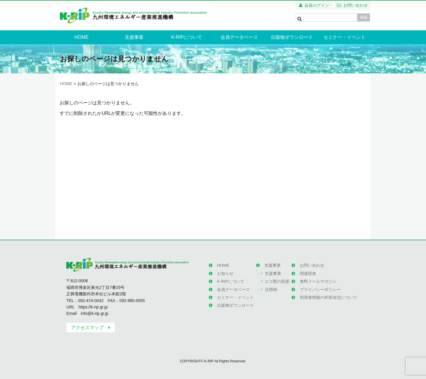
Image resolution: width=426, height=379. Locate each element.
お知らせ (225, 273)
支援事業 (134, 37)
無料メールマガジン (318, 281)
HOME (82, 37)
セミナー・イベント (344, 37)
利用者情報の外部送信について (328, 297)
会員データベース (239, 37)
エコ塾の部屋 (277, 281)
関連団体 (308, 273)
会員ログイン (316, 5)
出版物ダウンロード (292, 37)
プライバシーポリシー (320, 289)
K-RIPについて (186, 37)
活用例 (271, 289)
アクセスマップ (87, 327)
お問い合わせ (355, 5)
